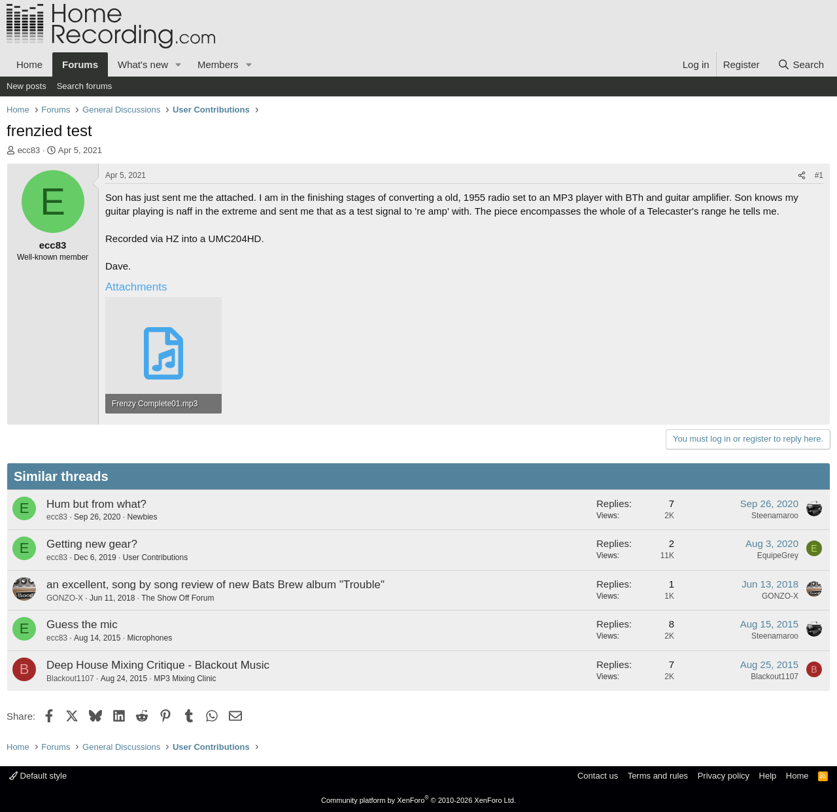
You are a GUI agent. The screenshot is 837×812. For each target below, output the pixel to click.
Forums (80, 64)
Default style (38, 776)
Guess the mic (82, 624)
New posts (26, 86)
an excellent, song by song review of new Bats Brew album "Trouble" (215, 584)
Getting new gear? (91, 544)
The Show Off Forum (177, 598)
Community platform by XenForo (418, 800)
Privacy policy (723, 776)
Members (218, 64)
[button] (178, 64)
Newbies (142, 516)
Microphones (149, 638)
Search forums (84, 86)
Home (29, 64)
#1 (819, 175)
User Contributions (155, 557)
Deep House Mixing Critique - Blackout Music (157, 665)
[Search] (800, 64)
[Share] (801, 175)
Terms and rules (658, 776)
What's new (143, 64)
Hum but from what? (96, 504)
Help (768, 776)
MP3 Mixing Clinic (185, 678)
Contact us (597, 776)
